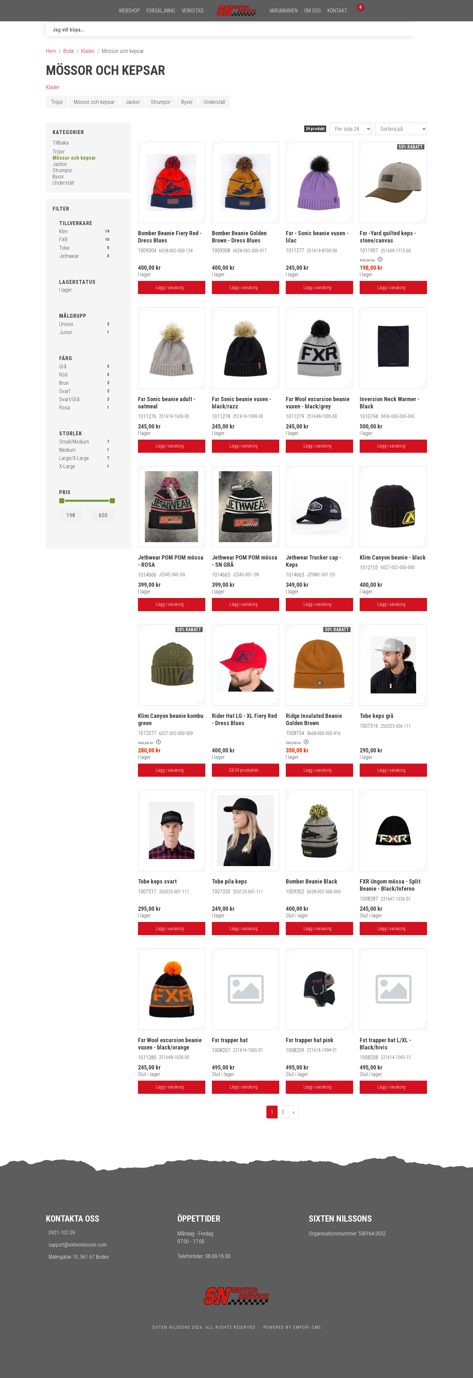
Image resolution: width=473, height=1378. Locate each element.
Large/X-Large (74, 458)
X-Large (67, 466)
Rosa (64, 407)
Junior (65, 332)
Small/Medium (74, 442)
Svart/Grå (69, 399)
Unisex (66, 324)
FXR (63, 240)
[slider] (61, 500)
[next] (293, 1112)
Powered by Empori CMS (292, 1327)
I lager (65, 290)
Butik (68, 51)
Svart (64, 391)
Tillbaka (61, 143)
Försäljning (160, 11)
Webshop (129, 11)
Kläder (88, 51)
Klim (63, 231)
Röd (63, 375)
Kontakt (337, 11)
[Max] (103, 515)
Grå (62, 366)
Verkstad (193, 11)
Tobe (64, 248)
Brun (64, 383)
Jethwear (69, 256)
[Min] (70, 515)
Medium (67, 450)
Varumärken (283, 11)
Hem (51, 51)
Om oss (312, 11)
